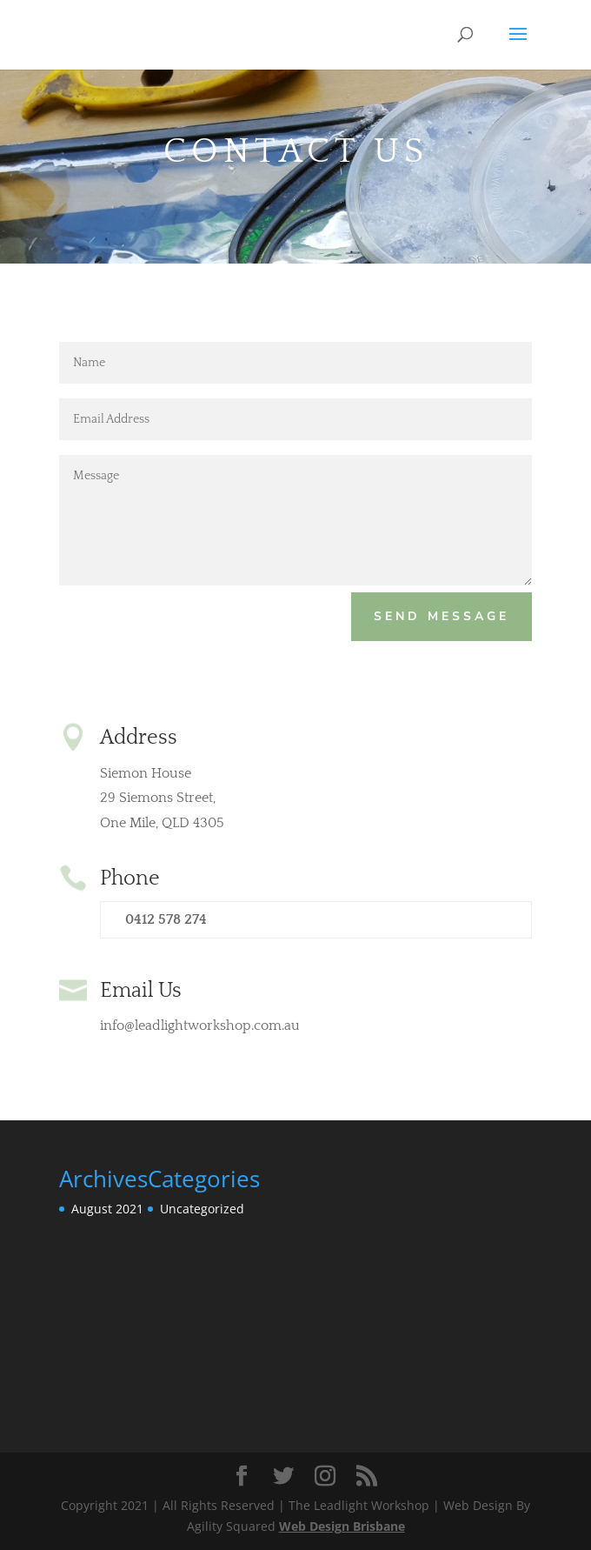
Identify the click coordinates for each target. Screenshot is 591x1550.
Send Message (441, 616)
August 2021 (107, 1208)
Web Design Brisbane (342, 1526)
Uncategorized (202, 1208)
